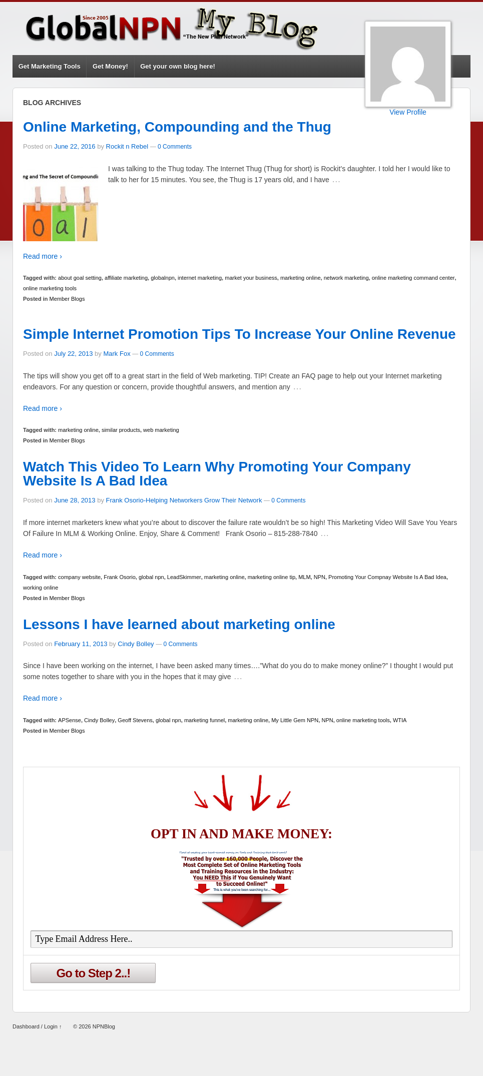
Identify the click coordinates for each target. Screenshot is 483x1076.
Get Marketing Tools (50, 66)
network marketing (346, 278)
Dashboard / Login (35, 1026)
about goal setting (80, 278)
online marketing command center (413, 278)
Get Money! (110, 66)
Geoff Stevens (135, 720)
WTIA (400, 720)
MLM (304, 577)
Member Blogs (67, 299)
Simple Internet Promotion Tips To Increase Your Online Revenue (239, 334)
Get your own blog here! (177, 66)
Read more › (42, 256)
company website (79, 577)
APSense (69, 720)
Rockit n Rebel (127, 146)
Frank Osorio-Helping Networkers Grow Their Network (184, 500)
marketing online (300, 278)
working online (40, 588)
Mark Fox (116, 353)
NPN (319, 577)
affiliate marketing (126, 278)
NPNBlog (103, 1026)
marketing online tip (271, 577)
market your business (251, 278)
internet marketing (200, 278)
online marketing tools (50, 288)
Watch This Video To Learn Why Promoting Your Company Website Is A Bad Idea (217, 473)
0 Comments (175, 146)
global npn (151, 577)
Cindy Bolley (136, 644)
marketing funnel (204, 720)
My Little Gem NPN (294, 720)
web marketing (161, 430)
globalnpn (163, 278)
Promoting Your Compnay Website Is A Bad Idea (387, 577)
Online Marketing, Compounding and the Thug (177, 127)
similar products (121, 430)
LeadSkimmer (184, 577)
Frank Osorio (120, 577)
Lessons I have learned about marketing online (179, 624)
